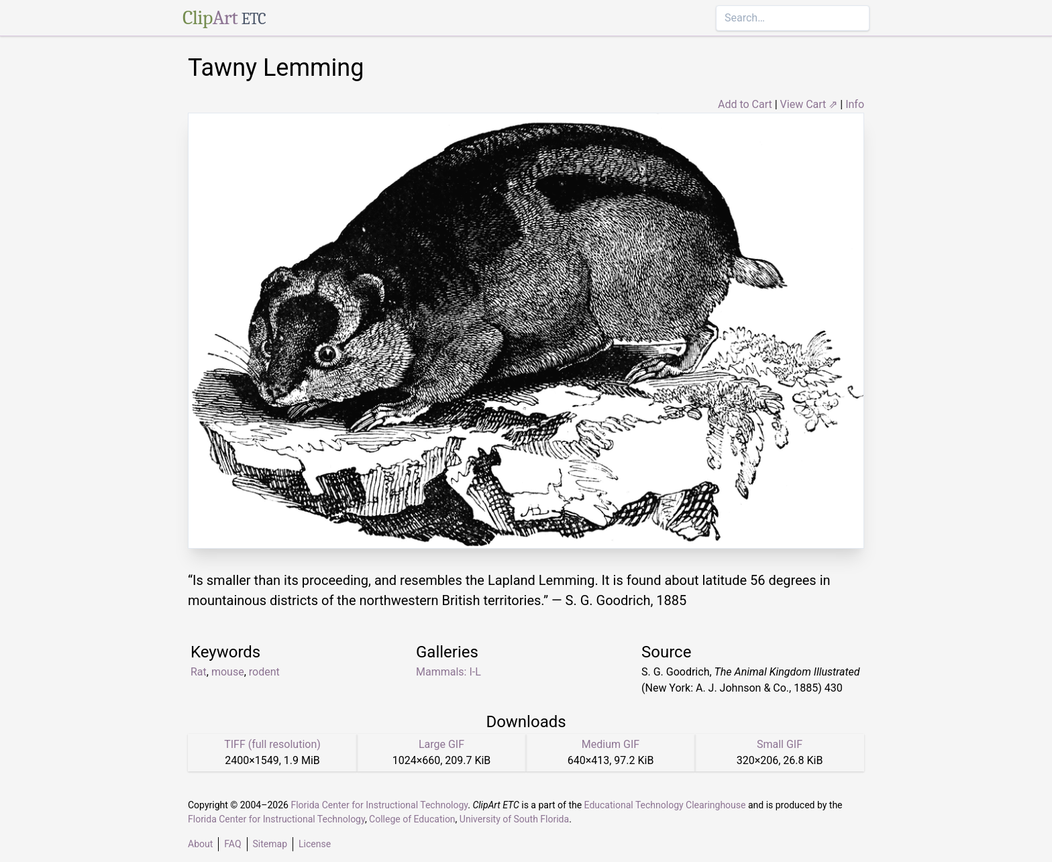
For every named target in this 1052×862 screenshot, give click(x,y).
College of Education (412, 819)
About (200, 844)
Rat (199, 671)
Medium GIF (610, 744)
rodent (264, 671)
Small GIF (779, 744)
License (315, 844)
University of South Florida (514, 819)
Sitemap (270, 844)
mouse (227, 671)
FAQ (232, 844)
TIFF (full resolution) (272, 744)
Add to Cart (745, 104)
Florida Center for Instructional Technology (379, 805)
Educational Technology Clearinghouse (665, 805)
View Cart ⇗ (809, 104)
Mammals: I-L (448, 671)
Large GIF (441, 744)
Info (854, 104)
